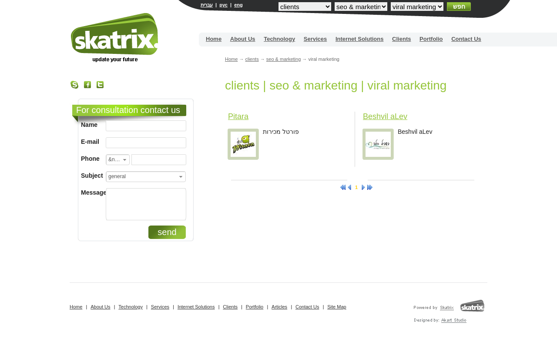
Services (315, 39)
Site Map (336, 306)
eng (238, 4)
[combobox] (118, 159)
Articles (279, 306)
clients (251, 59)
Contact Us (466, 39)
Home (213, 39)
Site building (115, 37)
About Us (242, 39)
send (167, 232)
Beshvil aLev (385, 116)
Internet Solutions (360, 39)
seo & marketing (283, 59)
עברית (207, 4)
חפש (459, 6)
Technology (279, 39)
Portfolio (431, 39)
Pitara (238, 116)
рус (223, 4)
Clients (401, 39)
